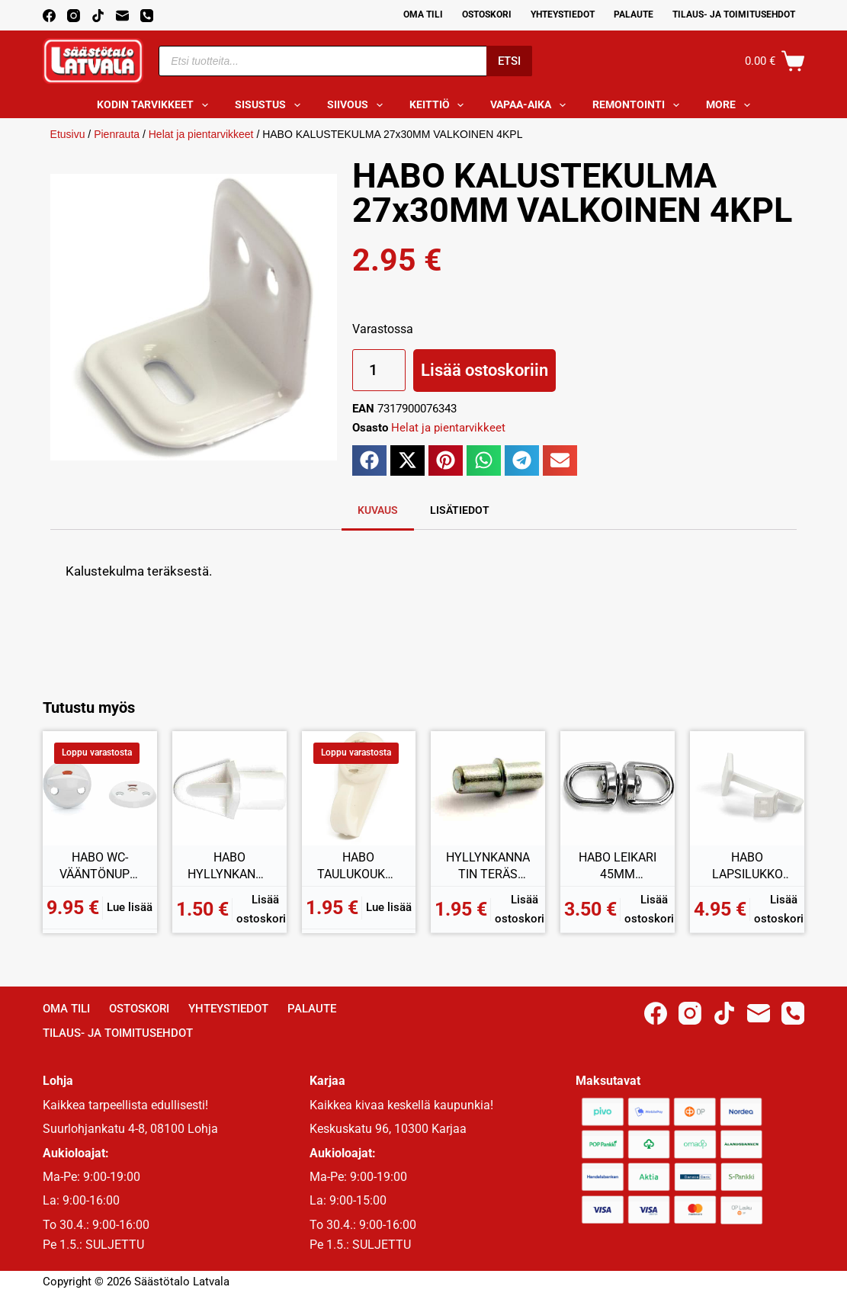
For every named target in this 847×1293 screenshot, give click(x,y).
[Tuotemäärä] (379, 370)
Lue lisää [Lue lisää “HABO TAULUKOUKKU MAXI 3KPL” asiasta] (389, 907)
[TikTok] (97, 15)
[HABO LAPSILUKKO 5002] (747, 788)
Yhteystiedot (563, 14)
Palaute (633, 14)
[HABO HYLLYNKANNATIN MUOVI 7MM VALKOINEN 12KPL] (229, 788)
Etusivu (67, 134)
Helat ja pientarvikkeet (201, 134)
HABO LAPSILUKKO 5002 (747, 866)
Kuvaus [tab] (378, 510)
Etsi (509, 61)
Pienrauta (117, 134)
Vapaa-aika (531, 105)
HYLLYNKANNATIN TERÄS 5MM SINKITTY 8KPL (488, 866)
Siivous (358, 105)
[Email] (122, 15)
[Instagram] (73, 15)
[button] (369, 460)
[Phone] (146, 15)
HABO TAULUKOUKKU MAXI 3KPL (358, 866)
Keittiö (439, 105)
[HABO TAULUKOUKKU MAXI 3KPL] (359, 788)
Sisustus (270, 105)
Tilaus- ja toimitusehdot (733, 14)
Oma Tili (423, 14)
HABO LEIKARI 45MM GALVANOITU (617, 866)
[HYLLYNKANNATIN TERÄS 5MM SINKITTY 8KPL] (488, 788)
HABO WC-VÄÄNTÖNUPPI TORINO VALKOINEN (99, 866)
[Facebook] (49, 15)
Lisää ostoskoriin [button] (265, 909)
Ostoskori (487, 14)
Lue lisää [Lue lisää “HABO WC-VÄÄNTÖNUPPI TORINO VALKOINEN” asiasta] (129, 907)
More (731, 105)
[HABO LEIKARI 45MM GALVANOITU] (617, 788)
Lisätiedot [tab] (459, 510)
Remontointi (638, 105)
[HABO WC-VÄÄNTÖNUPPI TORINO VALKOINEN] (100, 788)
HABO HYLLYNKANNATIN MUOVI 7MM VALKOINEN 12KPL (229, 866)
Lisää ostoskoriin (484, 370)
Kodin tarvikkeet (155, 105)
